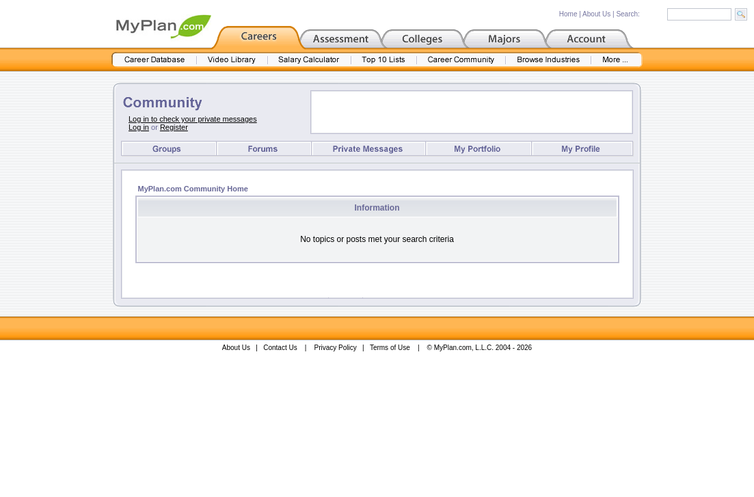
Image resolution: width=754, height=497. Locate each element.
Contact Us (280, 347)
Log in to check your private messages (193, 119)
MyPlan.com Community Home (193, 189)
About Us (596, 14)
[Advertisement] (472, 112)
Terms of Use (390, 347)
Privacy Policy (335, 347)
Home (568, 14)
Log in (139, 127)
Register (174, 127)
